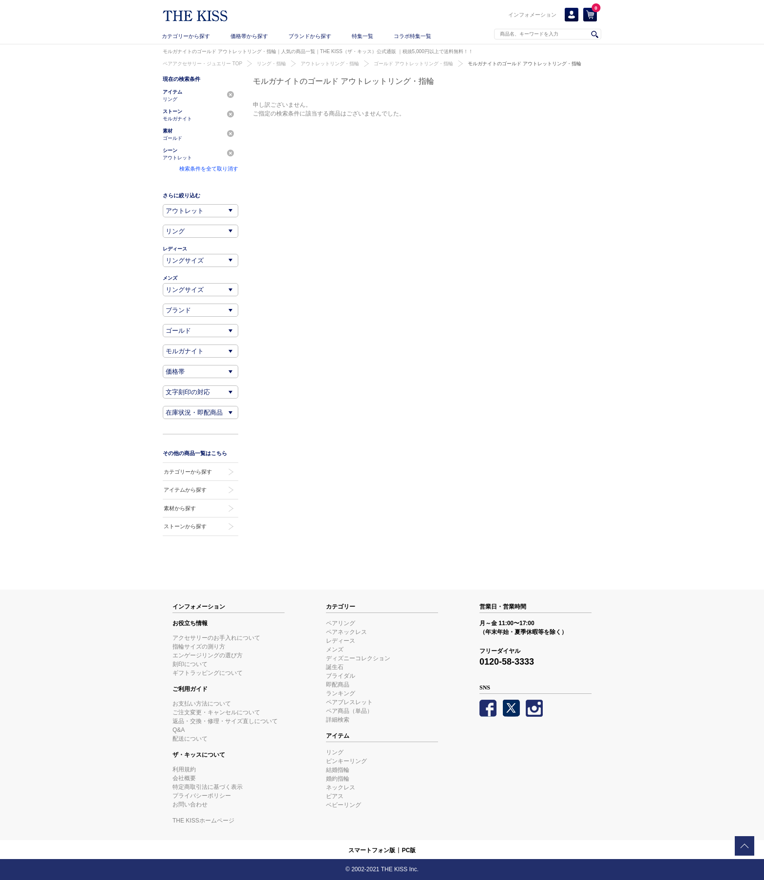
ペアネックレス (346, 632)
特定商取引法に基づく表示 (207, 787)
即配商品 (337, 684)
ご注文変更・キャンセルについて (216, 712)
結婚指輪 (337, 769)
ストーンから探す (185, 526)
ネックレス (340, 787)
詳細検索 (337, 719)
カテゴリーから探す (186, 36)
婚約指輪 (337, 778)
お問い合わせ (190, 804)
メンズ (335, 649)
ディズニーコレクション (358, 658)
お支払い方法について (201, 703)
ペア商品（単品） (349, 711)
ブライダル (340, 675)
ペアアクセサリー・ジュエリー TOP (202, 63)
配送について (190, 738)
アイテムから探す (185, 490)
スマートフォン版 (371, 850)
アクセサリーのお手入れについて (216, 637)
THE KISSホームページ (203, 820)
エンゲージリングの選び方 (207, 655)
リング (335, 752)
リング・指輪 (271, 63)
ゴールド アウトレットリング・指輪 (413, 63)
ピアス (335, 796)
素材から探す (180, 508)
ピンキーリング (346, 761)
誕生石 (335, 667)
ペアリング (340, 623)
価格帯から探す (249, 36)
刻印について (190, 664)
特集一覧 (362, 36)
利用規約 (184, 769)
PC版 (409, 850)
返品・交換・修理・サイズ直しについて (225, 721)
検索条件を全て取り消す (208, 169)
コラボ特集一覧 (412, 36)
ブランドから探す (309, 36)
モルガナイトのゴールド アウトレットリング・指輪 (524, 63)
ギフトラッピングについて (207, 673)
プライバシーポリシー (201, 795)
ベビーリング (343, 805)
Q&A (178, 730)
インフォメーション (532, 15)
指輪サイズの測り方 (198, 646)
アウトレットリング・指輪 (330, 63)
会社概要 (184, 778)
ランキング (340, 693)
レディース (340, 640)
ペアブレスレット (349, 702)
